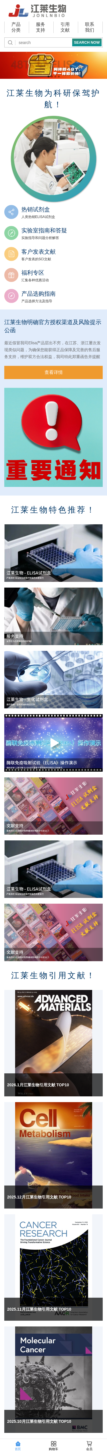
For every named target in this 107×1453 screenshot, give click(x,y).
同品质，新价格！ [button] (48, 76)
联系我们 (89, 27)
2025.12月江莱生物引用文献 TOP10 (39, 1197)
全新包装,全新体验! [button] (55, 76)
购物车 (53, 1446)
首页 (18, 1446)
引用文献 (65, 27)
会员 (89, 1446)
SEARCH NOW (87, 42)
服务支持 (40, 27)
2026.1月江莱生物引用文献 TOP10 (38, 1085)
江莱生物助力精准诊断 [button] (52, 76)
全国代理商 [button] (59, 76)
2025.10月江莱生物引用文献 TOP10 (39, 1421)
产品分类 (16, 27)
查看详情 (54, 372)
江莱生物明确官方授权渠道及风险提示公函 (52, 326)
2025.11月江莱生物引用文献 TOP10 (39, 1309)
